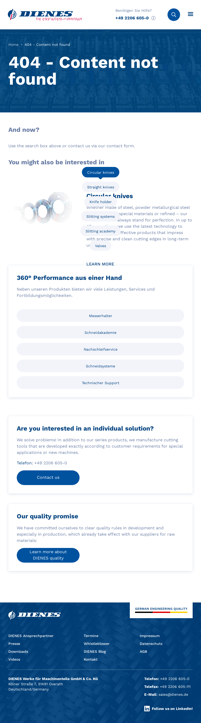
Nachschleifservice (101, 349)
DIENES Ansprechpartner (31, 636)
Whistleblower (97, 644)
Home (13, 44)
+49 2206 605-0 (132, 17)
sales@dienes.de (173, 694)
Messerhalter (100, 316)
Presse (14, 644)
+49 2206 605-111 (175, 686)
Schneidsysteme (100, 366)
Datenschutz (151, 644)
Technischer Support (100, 383)
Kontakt (91, 659)
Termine (91, 636)
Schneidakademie (100, 332)
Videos (14, 659)
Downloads (18, 651)
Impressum (150, 636)
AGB (143, 651)
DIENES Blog (95, 651)
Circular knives (100, 172)
